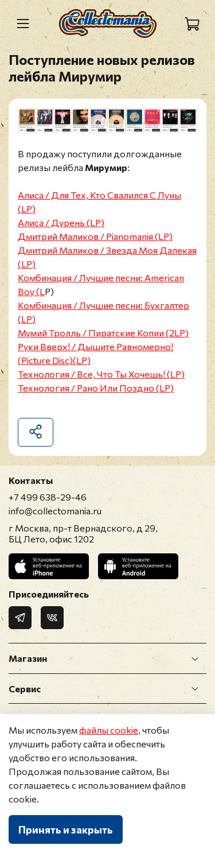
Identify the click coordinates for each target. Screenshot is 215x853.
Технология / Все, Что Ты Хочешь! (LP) (101, 374)
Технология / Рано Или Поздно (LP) (96, 387)
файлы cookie (108, 729)
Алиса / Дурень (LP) (61, 222)
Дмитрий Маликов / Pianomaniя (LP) (95, 236)
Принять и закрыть (65, 829)
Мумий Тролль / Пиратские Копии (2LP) (103, 332)
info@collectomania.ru (55, 510)
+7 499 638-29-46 (48, 496)
